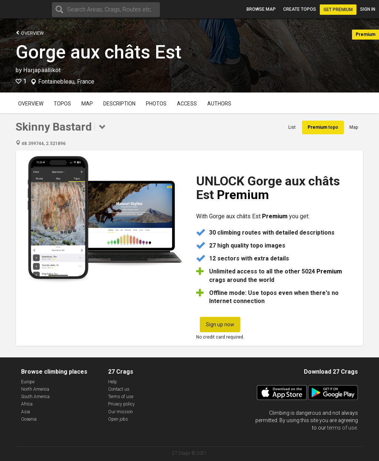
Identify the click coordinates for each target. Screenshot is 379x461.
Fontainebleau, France (66, 82)
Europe (27, 381)
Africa (27, 404)
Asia (25, 411)
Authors (219, 104)
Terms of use (120, 396)
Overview (30, 33)
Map (87, 104)
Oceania (29, 419)
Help (112, 381)
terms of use (342, 428)
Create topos (299, 9)
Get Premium (338, 9)
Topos (62, 104)
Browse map (261, 9)
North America (35, 389)
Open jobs (118, 419)
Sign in (367, 9)
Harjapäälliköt (42, 70)
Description (119, 104)
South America (35, 396)
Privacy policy (121, 404)
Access (187, 104)
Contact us (119, 389)
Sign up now (220, 324)
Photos (156, 104)
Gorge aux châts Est (98, 52)
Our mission (120, 411)
